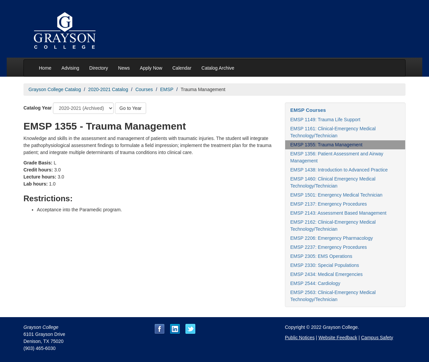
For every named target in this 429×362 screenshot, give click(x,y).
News (124, 68)
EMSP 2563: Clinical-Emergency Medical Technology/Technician (333, 296)
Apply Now (151, 68)
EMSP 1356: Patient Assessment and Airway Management (336, 157)
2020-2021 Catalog (108, 89)
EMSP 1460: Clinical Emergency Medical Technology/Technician (332, 182)
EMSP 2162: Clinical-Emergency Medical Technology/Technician (333, 225)
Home (45, 68)
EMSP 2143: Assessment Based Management (338, 213)
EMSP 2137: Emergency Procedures (328, 204)
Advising (70, 68)
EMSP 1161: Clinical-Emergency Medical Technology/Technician (333, 132)
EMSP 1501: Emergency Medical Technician (336, 195)
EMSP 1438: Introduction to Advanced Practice (339, 169)
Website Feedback (337, 337)
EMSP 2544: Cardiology (315, 283)
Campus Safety (377, 337)
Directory (98, 68)
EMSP (167, 89)
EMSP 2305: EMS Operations (321, 256)
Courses (144, 89)
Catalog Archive (217, 68)
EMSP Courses (308, 110)
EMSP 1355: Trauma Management (326, 144)
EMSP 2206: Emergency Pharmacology (331, 238)
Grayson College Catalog (54, 89)
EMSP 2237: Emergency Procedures (328, 247)
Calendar (181, 68)
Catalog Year (37, 108)
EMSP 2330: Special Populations (324, 265)
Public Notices (300, 337)
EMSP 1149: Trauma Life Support (325, 119)
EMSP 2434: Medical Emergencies (326, 274)
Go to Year (130, 108)
